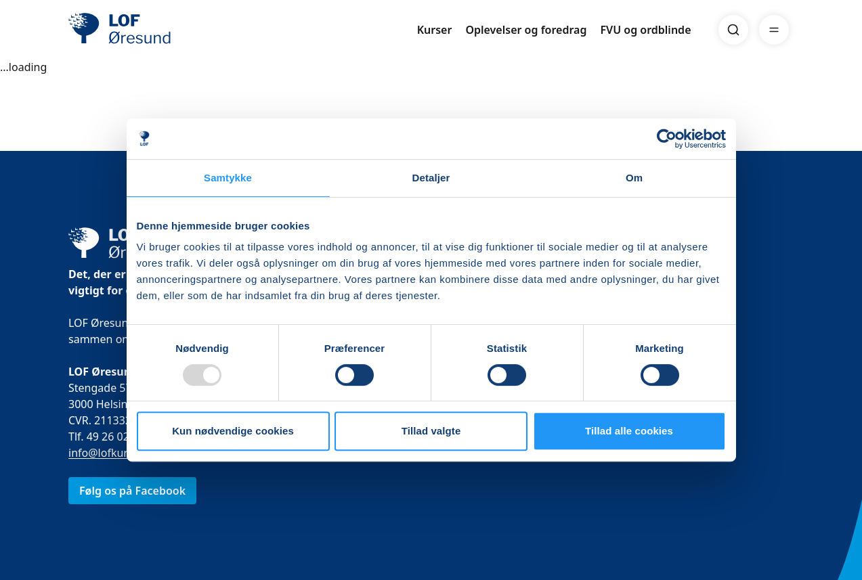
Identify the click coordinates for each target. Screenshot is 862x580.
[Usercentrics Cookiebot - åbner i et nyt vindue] (666, 139)
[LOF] (167, 29)
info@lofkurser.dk (112, 452)
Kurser (434, 29)
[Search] (733, 30)
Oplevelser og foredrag (525, 29)
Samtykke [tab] (228, 177)
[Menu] (774, 30)
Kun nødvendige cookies (233, 431)
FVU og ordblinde (645, 29)
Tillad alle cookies (629, 431)
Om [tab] (634, 177)
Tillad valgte (431, 431)
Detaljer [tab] (431, 177)
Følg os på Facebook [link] (132, 490)
